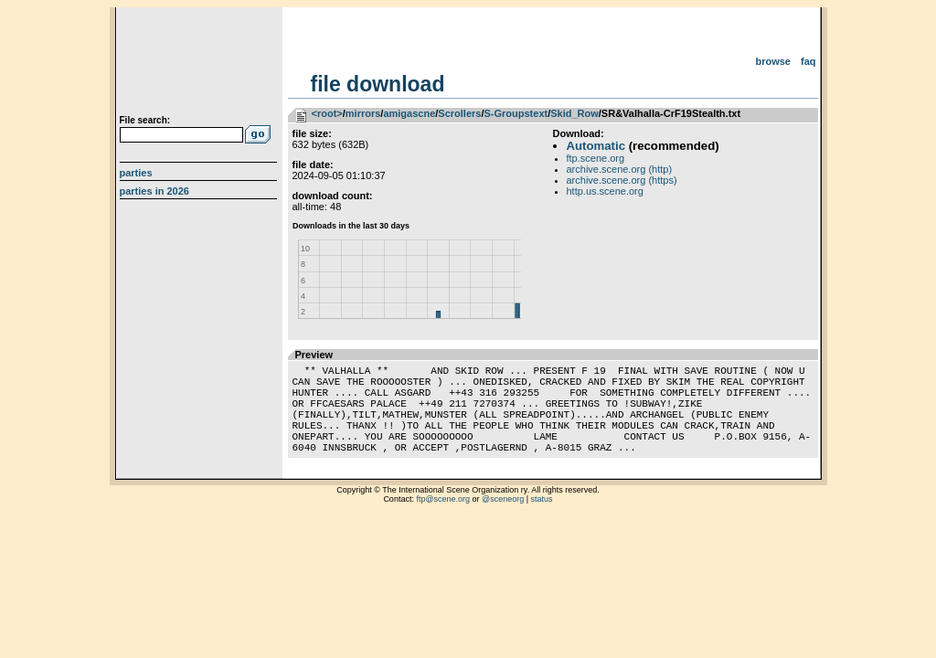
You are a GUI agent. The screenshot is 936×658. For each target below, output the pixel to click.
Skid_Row (574, 113)
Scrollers (459, 113)
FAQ (808, 61)
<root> (327, 113)
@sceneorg (503, 520)
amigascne (409, 113)
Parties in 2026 (154, 191)
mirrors (363, 113)
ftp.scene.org (596, 158)
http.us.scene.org (605, 191)
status (542, 520)
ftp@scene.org (443, 520)
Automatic (596, 146)
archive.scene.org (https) (622, 180)
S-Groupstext (516, 113)
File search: (145, 120)
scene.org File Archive (200, 64)
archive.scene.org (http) (620, 169)
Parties (136, 172)
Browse (773, 61)
